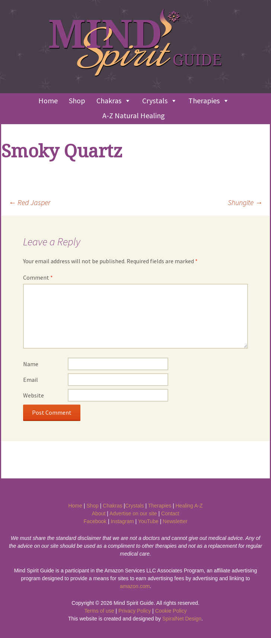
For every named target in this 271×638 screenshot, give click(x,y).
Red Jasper (29, 202)
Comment (38, 277)
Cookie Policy (171, 611)
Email (30, 379)
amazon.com (135, 586)
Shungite (245, 202)
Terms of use (99, 611)
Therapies (208, 100)
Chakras (113, 100)
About (99, 513)
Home (48, 100)
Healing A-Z (189, 506)
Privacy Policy (134, 611)
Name (30, 364)
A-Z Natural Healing (133, 115)
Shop (77, 100)
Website (33, 395)
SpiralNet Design (181, 619)
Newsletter (175, 521)
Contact (170, 513)
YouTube (148, 521)
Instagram (122, 521)
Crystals (159, 100)
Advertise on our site (133, 513)
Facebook (95, 521)
